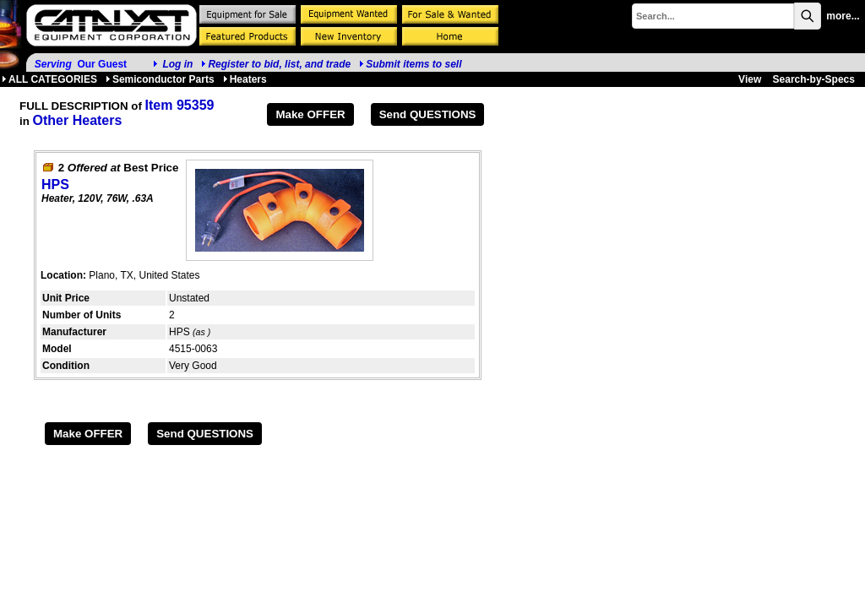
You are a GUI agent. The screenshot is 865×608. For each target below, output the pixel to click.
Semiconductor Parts (160, 79)
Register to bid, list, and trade (279, 64)
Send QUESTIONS (427, 114)
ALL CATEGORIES (49, 79)
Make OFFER (310, 114)
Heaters (245, 79)
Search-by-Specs (814, 79)
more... (842, 16)
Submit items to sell (410, 64)
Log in (177, 64)
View (749, 79)
